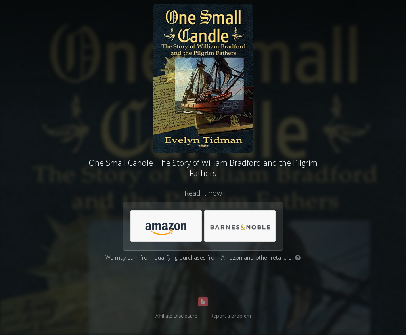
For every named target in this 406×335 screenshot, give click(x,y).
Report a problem (231, 315)
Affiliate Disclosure (176, 315)
